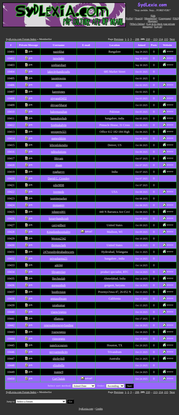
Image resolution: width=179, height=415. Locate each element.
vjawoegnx (58, 338)
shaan (58, 165)
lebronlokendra (59, 145)
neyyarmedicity (58, 352)
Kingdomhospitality (59, 232)
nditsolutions (58, 151)
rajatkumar (58, 305)
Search (138, 18)
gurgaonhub (59, 285)
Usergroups (165, 18)
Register (152, 21)
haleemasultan (58, 111)
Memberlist (150, 18)
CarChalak (58, 378)
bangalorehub (59, 118)
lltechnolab (58, 278)
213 (155, 39)
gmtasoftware (59, 298)
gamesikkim (58, 138)
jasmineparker (58, 198)
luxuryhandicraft (59, 218)
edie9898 (58, 185)
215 (166, 39)
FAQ (175, 18)
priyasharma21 (58, 258)
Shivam (58, 158)
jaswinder (58, 58)
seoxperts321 (58, 131)
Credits (99, 408)
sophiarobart (58, 65)
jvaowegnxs (59, 332)
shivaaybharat (58, 105)
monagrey (59, 205)
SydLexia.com (86, 408)
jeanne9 (58, 372)
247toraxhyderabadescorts (58, 252)
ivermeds (58, 192)
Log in (158, 26)
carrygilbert (59, 225)
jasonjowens (58, 78)
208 (137, 39)
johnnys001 (59, 212)
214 (161, 39)
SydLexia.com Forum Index (21, 39)
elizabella (58, 365)
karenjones (58, 91)
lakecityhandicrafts (58, 71)
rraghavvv (59, 172)
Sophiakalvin (58, 125)
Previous (119, 39)
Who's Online (137, 23)
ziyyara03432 (59, 98)
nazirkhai (58, 51)
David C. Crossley (59, 178)
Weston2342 (58, 238)
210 (148, 39)
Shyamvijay (59, 272)
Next (172, 39)
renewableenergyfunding (58, 325)
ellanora (58, 318)
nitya (59, 85)
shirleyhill (59, 358)
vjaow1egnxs (58, 312)
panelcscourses (59, 345)
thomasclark (58, 245)
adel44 (59, 265)
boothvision (59, 292)
